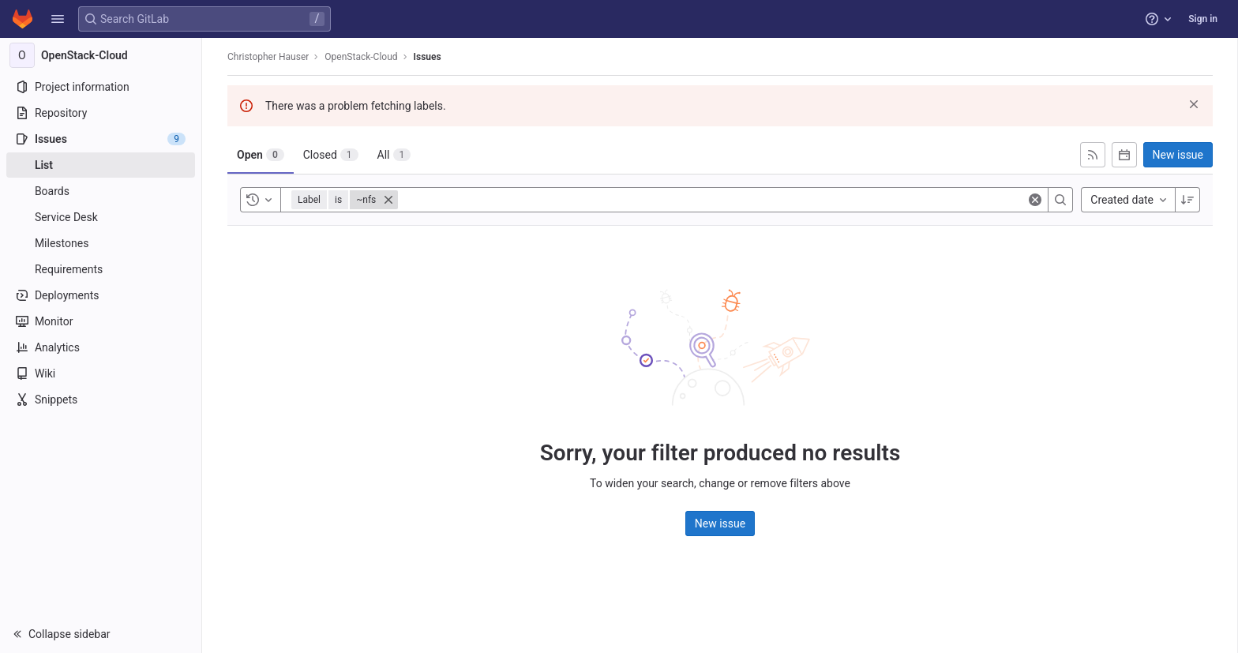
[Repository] (100, 113)
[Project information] (100, 86)
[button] (57, 19)
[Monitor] (100, 321)
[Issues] (100, 139)
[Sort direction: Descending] (1187, 199)
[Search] (1060, 199)
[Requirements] (100, 269)
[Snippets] (100, 399)
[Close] (388, 199)
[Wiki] (100, 373)
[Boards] (100, 191)
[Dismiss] (1193, 104)
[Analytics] (100, 347)
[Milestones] (100, 243)
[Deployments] (100, 295)
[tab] (260, 155)
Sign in (1202, 18)
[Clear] (1035, 199)
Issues (427, 56)
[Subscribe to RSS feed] (1092, 154)
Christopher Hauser (268, 56)
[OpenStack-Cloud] (101, 55)
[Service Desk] (100, 217)
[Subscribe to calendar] (1124, 154)
